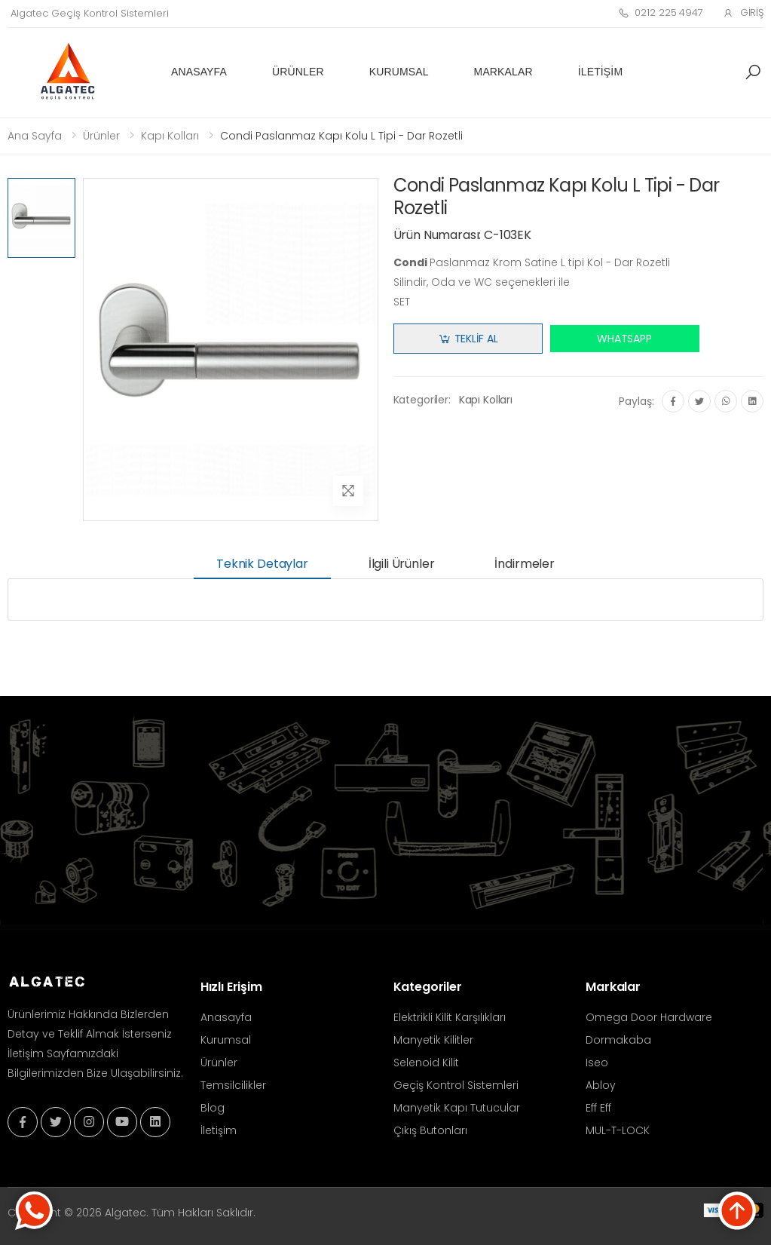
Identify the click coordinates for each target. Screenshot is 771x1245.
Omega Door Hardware (649, 1017)
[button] (752, 72)
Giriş (743, 12)
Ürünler (298, 72)
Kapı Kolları (170, 135)
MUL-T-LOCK (618, 1130)
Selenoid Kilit (426, 1062)
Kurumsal (399, 72)
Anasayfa (199, 72)
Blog (212, 1107)
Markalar (503, 72)
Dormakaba (618, 1039)
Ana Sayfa (35, 135)
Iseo (597, 1062)
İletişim (600, 72)
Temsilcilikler (233, 1085)
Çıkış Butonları (430, 1130)
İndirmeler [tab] (524, 563)
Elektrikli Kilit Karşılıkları (449, 1017)
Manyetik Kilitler (433, 1039)
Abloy (601, 1085)
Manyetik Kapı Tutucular (456, 1107)
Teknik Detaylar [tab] (262, 563)
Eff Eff (598, 1107)
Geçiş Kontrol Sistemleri (456, 1085)
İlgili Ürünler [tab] (402, 563)
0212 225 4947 (660, 12)
